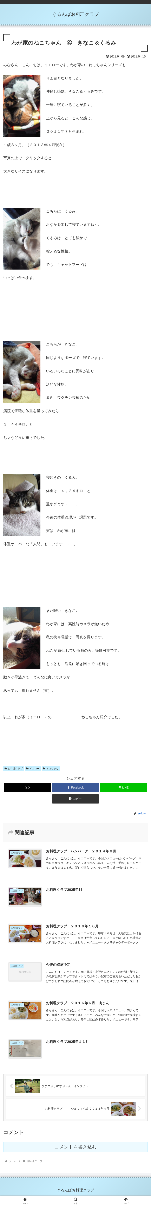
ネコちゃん (51, 768)
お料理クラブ (14, 768)
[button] (75, 799)
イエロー (32, 768)
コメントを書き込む (75, 1147)
